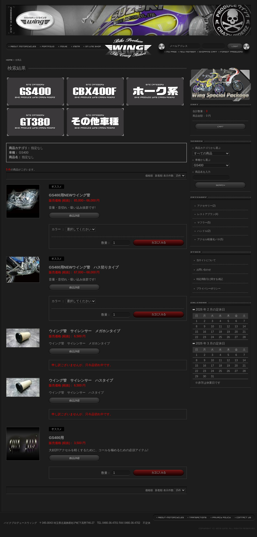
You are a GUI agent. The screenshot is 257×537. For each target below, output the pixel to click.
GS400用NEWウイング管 (69, 195)
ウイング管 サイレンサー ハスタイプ (81, 380)
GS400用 (56, 438)
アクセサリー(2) (206, 205)
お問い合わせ (203, 269)
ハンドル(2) (203, 231)
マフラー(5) (203, 222)
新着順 (159, 175)
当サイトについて (22, 47)
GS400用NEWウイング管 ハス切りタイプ (84, 267)
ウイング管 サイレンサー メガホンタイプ (84, 331)
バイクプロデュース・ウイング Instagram (75, 47)
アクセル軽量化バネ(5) (210, 239)
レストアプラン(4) (207, 214)
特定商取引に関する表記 (209, 279)
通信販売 (92, 47)
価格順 (149, 175)
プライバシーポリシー (208, 288)
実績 (47, 47)
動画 (63, 47)
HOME (9, 60)
